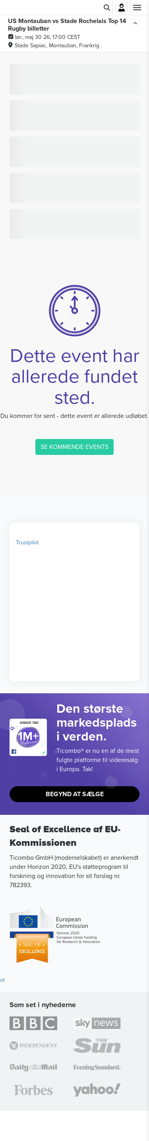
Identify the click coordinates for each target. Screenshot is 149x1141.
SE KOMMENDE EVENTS (74, 446)
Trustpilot (27, 542)
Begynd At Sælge (75, 794)
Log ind (121, 7)
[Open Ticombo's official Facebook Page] (29, 752)
